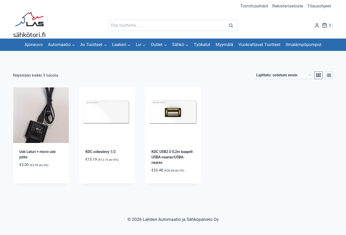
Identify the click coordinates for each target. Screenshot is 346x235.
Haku (233, 25)
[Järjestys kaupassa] (283, 75)
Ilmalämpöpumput (304, 44)
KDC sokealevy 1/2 (100, 152)
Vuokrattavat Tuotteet (260, 44)
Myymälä (224, 44)
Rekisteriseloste (287, 5)
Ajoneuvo (33, 44)
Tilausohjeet (319, 5)
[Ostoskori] (327, 25)
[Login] (316, 25)
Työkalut (202, 44)
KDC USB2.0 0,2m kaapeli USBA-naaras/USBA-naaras (172, 157)
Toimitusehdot (254, 5)
